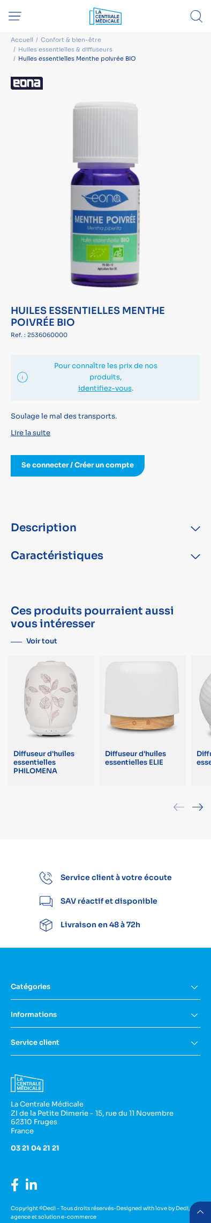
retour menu (200, 1212)
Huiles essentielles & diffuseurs (65, 49)
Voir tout (41, 641)
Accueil (22, 39)
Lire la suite (30, 432)
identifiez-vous (105, 388)
